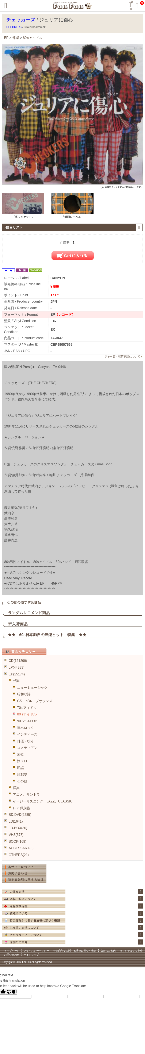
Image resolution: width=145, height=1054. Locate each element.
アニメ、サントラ (26, 794)
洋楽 (16, 788)
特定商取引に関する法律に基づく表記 (74, 950)
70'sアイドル (27, 708)
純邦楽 (22, 774)
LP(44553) (16, 667)
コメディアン (27, 748)
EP (6, 38)
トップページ (11, 950)
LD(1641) (16, 821)
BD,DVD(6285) (20, 814)
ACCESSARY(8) (21, 848)
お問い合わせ (11, 954)
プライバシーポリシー (36, 950)
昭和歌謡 (24, 694)
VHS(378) (16, 835)
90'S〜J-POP (27, 721)
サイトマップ (31, 954)
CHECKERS (14, 27)
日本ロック (25, 727)
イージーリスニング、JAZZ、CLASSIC (43, 801)
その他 (22, 781)
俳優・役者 (25, 741)
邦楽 (16, 681)
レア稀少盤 (21, 808)
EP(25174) (17, 674)
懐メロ (22, 761)
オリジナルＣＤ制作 (131, 950)
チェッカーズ (20, 19)
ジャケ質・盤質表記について (122, 356)
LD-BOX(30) (18, 828)
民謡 (20, 768)
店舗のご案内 (108, 950)
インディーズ (27, 734)
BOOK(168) (17, 841)
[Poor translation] (11, 992)
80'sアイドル (27, 714)
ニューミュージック (32, 687)
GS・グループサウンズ (34, 701)
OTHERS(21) (19, 855)
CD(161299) (18, 661)
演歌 (20, 754)
